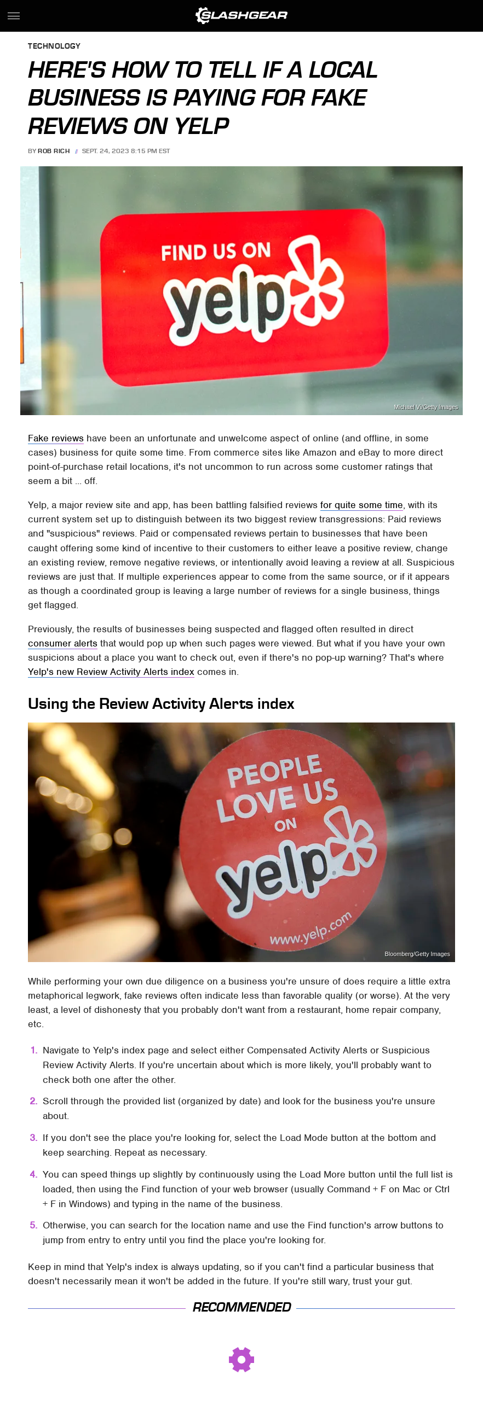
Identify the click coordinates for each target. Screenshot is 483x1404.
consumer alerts (62, 643)
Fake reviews (56, 438)
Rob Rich (54, 151)
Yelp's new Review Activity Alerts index (111, 672)
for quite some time (361, 505)
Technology (54, 46)
